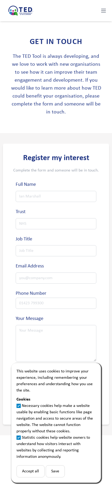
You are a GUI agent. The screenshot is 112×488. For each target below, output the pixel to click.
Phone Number (31, 293)
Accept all (30, 471)
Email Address (30, 266)
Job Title (24, 239)
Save (55, 471)
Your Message (29, 318)
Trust (20, 211)
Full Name (26, 184)
